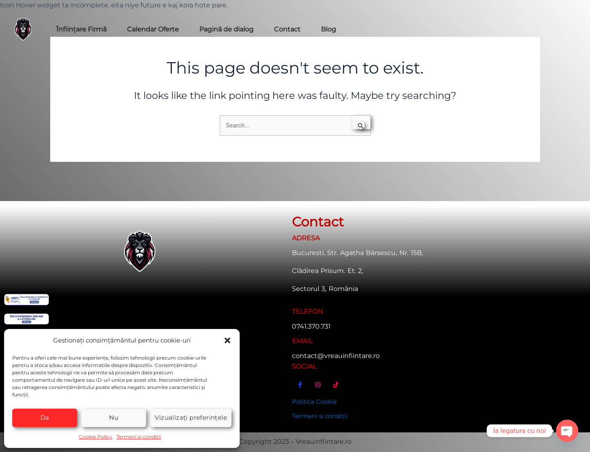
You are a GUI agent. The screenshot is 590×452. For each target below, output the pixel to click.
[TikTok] (336, 386)
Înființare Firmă (81, 29)
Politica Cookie (316, 400)
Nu (113, 417)
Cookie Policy (95, 436)
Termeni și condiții (138, 436)
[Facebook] (300, 386)
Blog (328, 29)
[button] (227, 340)
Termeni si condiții (322, 415)
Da (44, 417)
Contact (287, 29)
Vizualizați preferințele (191, 417)
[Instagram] (318, 386)
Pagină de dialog (226, 29)
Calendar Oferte (153, 29)
